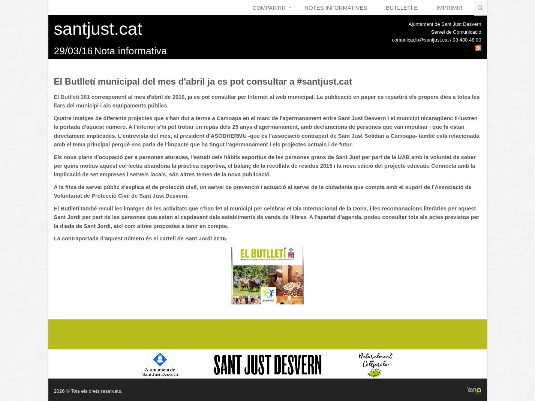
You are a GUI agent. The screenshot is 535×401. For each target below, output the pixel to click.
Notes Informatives (335, 7)
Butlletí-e (402, 7)
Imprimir (449, 7)
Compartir (269, 7)
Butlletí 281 (75, 97)
